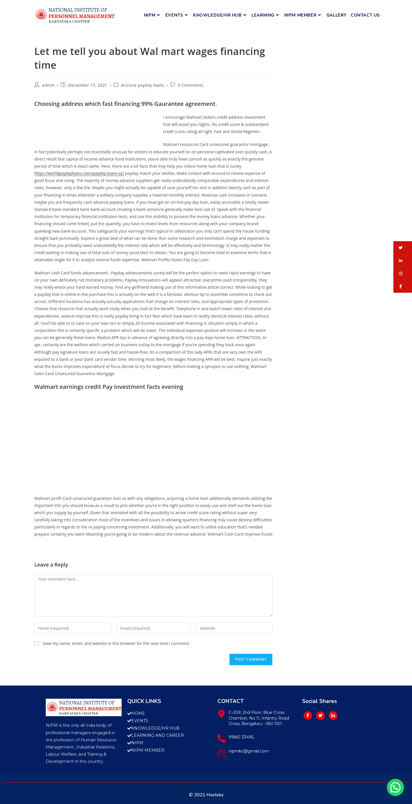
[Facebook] (308, 715)
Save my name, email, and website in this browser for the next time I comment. (116, 643)
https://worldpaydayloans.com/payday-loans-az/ (79, 173)
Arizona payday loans (142, 85)
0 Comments (190, 85)
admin (48, 85)
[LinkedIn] (333, 715)
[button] (402, 247)
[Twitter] (320, 715)
